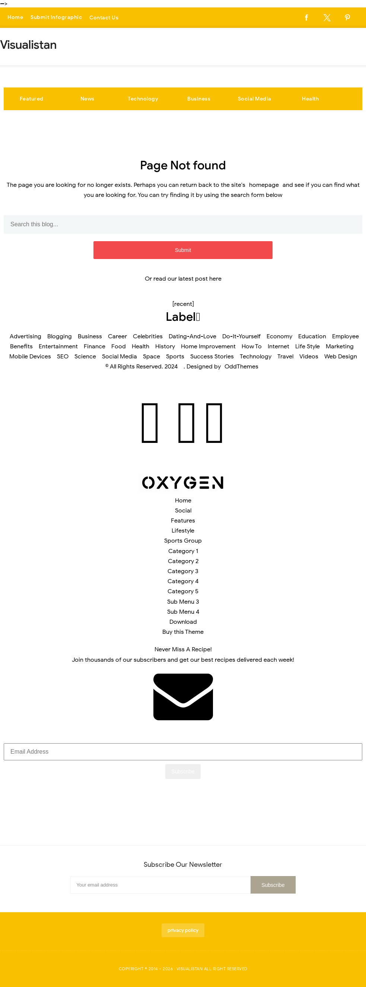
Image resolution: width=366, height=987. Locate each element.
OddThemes (241, 366)
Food (118, 346)
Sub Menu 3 (183, 602)
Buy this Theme (183, 632)
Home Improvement (208, 346)
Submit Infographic (56, 18)
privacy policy (183, 930)
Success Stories (212, 356)
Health (310, 99)
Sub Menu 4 (183, 612)
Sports (175, 356)
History (165, 346)
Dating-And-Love (192, 336)
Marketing (340, 346)
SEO (63, 356)
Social (183, 510)
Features (183, 520)
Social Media (254, 99)
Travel (285, 356)
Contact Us (103, 18)
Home (15, 18)
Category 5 (183, 591)
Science (85, 356)
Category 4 (183, 581)
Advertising (25, 336)
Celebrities (148, 336)
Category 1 (183, 551)
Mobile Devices (30, 356)
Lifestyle (183, 530)
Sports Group (183, 540)
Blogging (59, 336)
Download (183, 622)
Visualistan (189, 968)
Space (151, 356)
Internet (278, 346)
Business (198, 99)
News (87, 99)
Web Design (340, 356)
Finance (94, 346)
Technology (143, 99)
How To (252, 346)
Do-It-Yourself (241, 336)
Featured (32, 99)
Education (312, 336)
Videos (308, 356)
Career (117, 336)
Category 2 (183, 561)
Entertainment (58, 346)
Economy (279, 336)
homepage (264, 185)
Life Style (307, 346)
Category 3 (183, 571)
